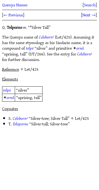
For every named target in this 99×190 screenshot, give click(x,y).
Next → (89, 14)
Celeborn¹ (46, 37)
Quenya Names (14, 4)
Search (90, 4)
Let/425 (82, 118)
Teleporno (20, 123)
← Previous (13, 14)
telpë (30, 48)
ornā (80, 48)
